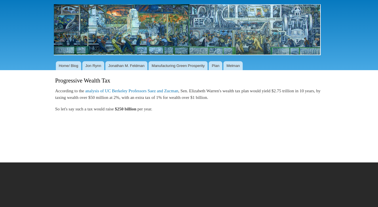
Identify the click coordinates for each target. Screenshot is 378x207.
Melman (233, 66)
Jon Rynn (93, 66)
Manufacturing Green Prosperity (178, 66)
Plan (215, 66)
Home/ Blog (68, 66)
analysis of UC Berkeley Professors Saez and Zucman (131, 91)
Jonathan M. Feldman (126, 66)
